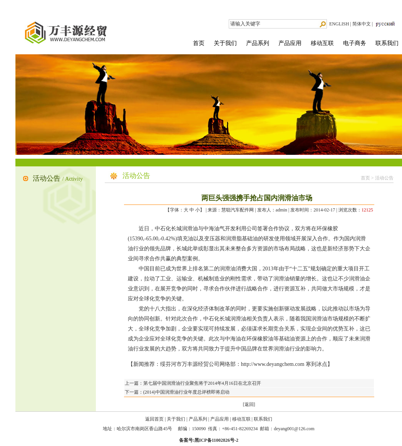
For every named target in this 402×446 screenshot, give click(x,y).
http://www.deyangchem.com (273, 364)
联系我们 (387, 43)
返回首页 (154, 419)
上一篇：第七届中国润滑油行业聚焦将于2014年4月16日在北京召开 (193, 383)
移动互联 (322, 43)
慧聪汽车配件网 (237, 210)
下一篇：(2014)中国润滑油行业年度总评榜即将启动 (177, 392)
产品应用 (290, 43)
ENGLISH (339, 24)
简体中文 (361, 24)
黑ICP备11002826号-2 (216, 440)
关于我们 (225, 43)
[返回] (249, 404)
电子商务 (354, 43)
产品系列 (257, 43)
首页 (198, 43)
